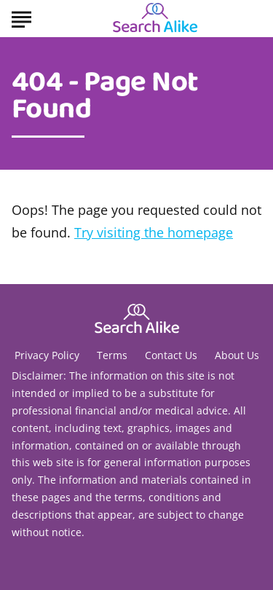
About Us (237, 355)
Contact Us (171, 355)
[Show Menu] (21, 17)
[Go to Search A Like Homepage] (155, 19)
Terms (112, 355)
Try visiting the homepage (153, 232)
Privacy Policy (47, 355)
